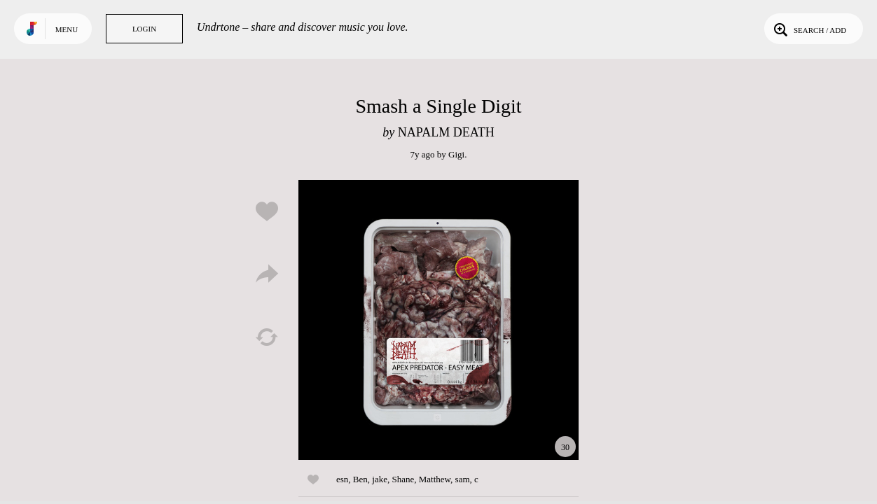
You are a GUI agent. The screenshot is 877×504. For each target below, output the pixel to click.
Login (144, 28)
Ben (360, 479)
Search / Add (808, 28)
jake (379, 479)
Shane (403, 479)
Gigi (456, 154)
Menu (66, 29)
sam (462, 479)
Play (438, 320)
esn (342, 479)
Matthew (434, 479)
